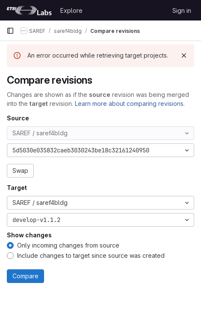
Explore (71, 10)
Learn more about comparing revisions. (130, 103)
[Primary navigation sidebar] (10, 31)
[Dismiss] (184, 55)
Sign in (181, 10)
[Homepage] (29, 10)
